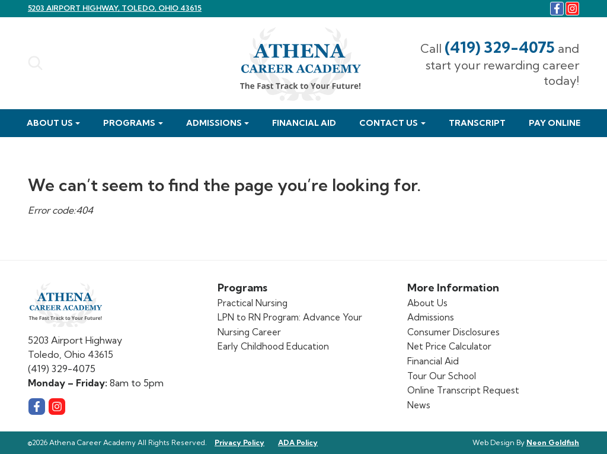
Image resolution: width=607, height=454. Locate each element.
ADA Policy (298, 442)
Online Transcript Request (463, 390)
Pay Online (554, 123)
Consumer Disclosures (453, 332)
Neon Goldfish (552, 442)
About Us (50, 123)
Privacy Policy (239, 442)
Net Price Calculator (449, 346)
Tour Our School (441, 376)
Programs (129, 123)
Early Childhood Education (273, 346)
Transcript (477, 123)
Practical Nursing (252, 303)
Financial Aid (304, 123)
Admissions (214, 123)
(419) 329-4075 (500, 47)
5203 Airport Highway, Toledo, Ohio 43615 (115, 8)
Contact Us (388, 123)
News (418, 405)
